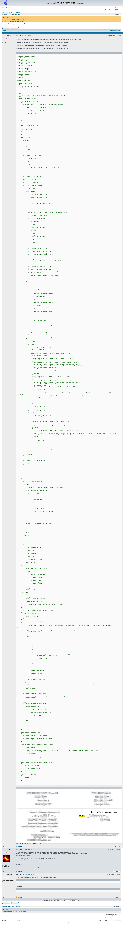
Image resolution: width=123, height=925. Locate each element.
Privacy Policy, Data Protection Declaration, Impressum (61, 922)
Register (8, 7)
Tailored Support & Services (16, 21)
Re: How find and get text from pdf (27, 849)
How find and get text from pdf (13, 24)
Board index (4, 14)
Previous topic (113, 30)
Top (3, 846)
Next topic (118, 30)
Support (19, 14)
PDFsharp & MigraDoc (12, 14)
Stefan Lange (10, 25)
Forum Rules (23, 19)
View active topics (16, 12)
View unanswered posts (7, 12)
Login (4, 7)
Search (119, 7)
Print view (5, 30)
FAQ (114, 7)
